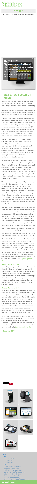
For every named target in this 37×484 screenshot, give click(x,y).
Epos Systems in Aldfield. (23, 327)
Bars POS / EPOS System (12, 468)
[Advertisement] (18, 37)
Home (4, 454)
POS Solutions (8, 462)
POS (4, 456)
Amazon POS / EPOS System (13, 476)
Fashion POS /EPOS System (13, 470)
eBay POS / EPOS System (12, 474)
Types (4, 464)
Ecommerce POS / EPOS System (14, 472)
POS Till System (9, 458)
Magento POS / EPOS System (13, 478)
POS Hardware (8, 460)
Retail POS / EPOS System (12, 466)
